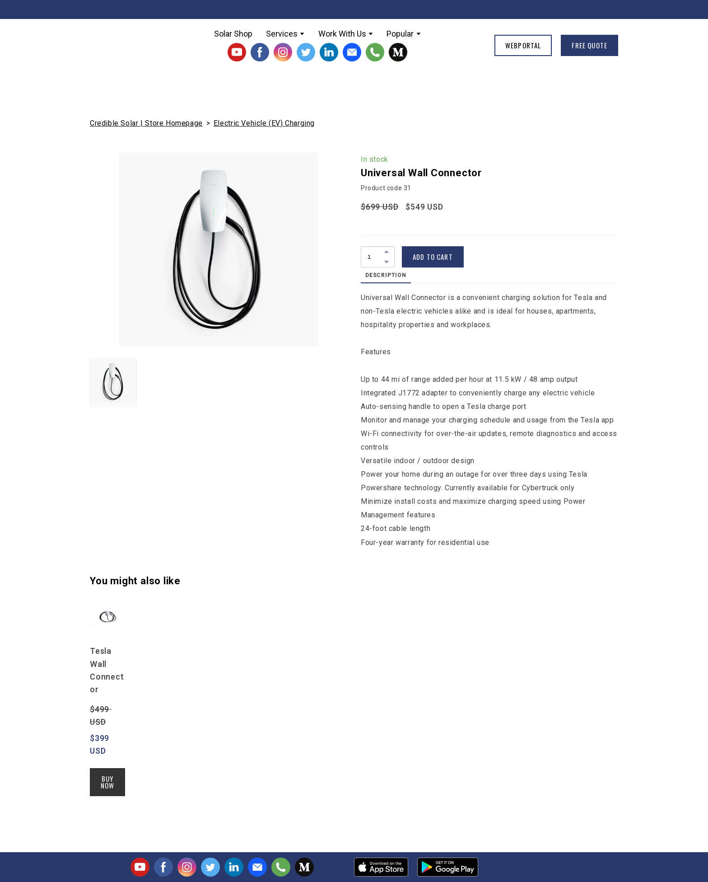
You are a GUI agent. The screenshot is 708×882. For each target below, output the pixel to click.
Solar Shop (233, 33)
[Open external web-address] (381, 867)
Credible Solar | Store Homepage (146, 123)
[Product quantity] (375, 256)
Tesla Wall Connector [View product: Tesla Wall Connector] (107, 670)
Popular (400, 33)
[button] (237, 52)
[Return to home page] (120, 45)
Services (282, 33)
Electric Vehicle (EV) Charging (264, 123)
